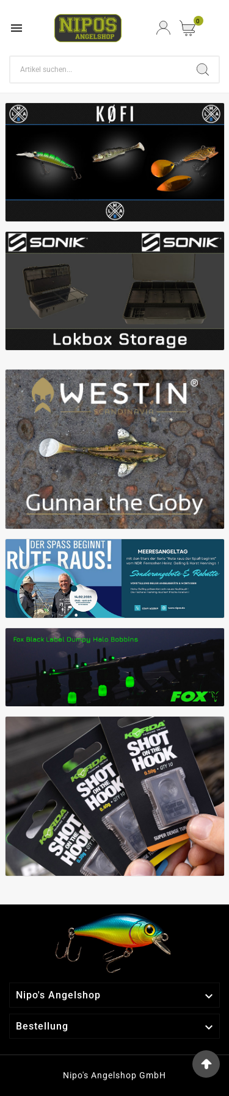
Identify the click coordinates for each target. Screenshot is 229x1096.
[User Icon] (163, 28)
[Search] (98, 69)
